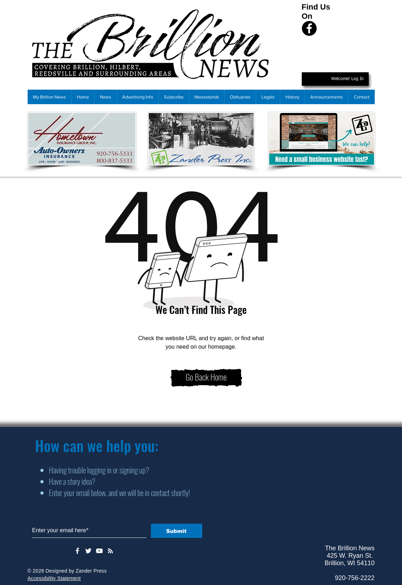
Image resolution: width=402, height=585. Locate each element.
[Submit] (176, 531)
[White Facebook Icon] (77, 551)
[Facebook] (309, 28)
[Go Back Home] (206, 378)
